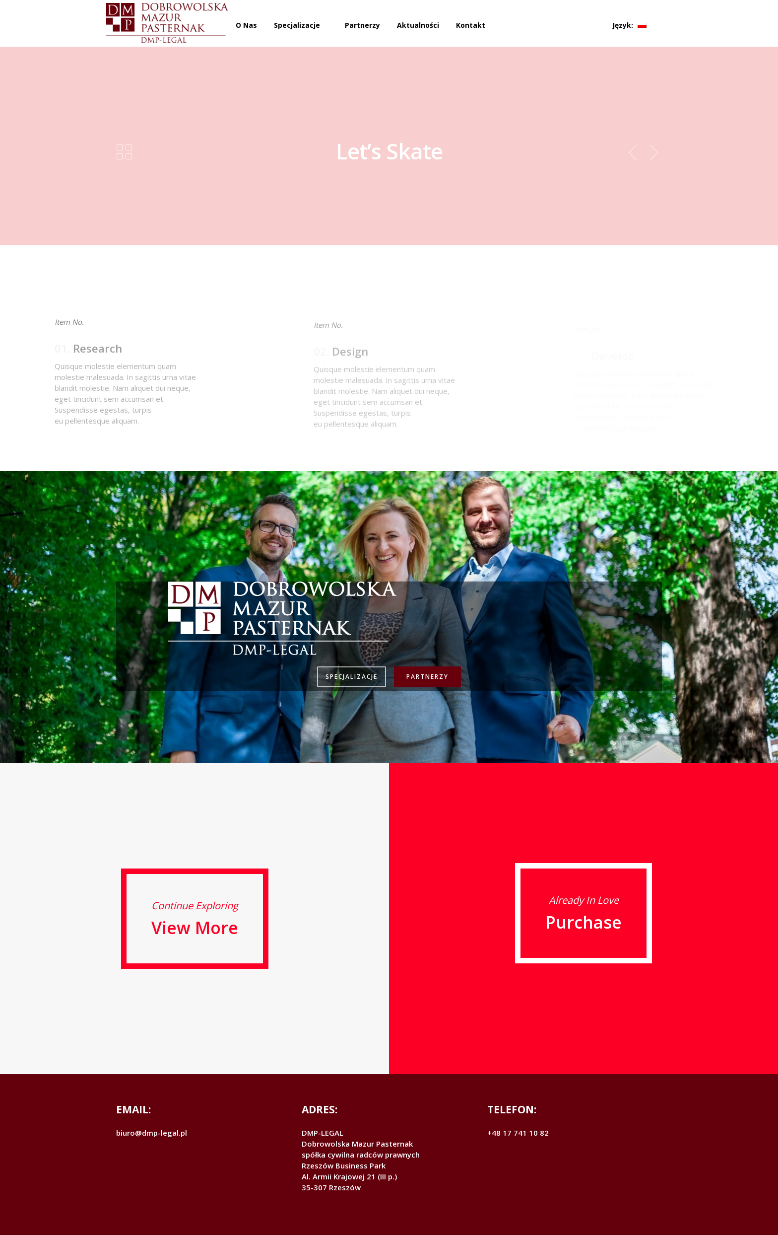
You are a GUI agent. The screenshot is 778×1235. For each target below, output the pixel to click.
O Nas (246, 25)
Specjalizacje (297, 25)
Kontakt (470, 25)
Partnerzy (362, 25)
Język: (629, 25)
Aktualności (418, 25)
